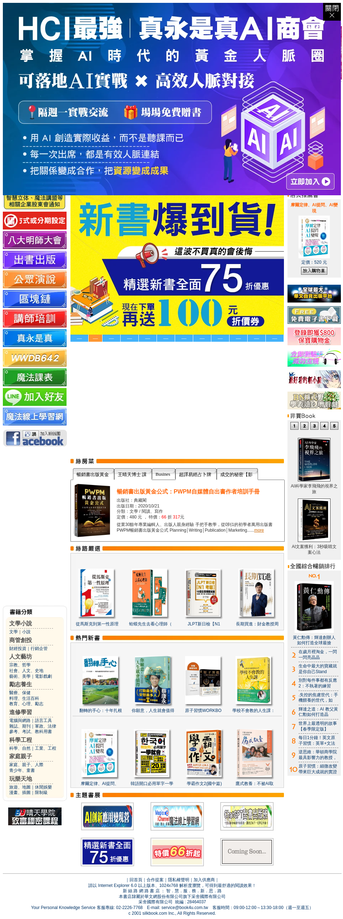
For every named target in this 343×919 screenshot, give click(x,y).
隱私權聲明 (178, 879)
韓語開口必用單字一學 (152, 783)
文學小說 (20, 623)
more (259, 530)
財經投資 (17, 648)
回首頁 (136, 879)
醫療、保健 (20, 692)
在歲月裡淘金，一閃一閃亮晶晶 (318, 654)
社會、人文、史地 (26, 670)
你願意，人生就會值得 (153, 710)
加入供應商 (204, 879)
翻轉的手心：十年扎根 (100, 710)
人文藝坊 (20, 657)
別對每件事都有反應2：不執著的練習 (318, 683)
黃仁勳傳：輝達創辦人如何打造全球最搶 (314, 640)
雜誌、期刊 (20, 726)
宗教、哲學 (20, 664)
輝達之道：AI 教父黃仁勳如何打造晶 (318, 712)
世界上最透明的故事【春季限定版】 (318, 726)
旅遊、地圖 (20, 787)
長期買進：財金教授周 (257, 623)
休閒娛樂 (43, 787)
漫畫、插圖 (20, 792)
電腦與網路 (20, 720)
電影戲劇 (43, 676)
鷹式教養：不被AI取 (255, 783)
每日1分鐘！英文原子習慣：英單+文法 (317, 740)
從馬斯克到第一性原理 (97, 623)
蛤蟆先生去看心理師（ (150, 623)
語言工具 (43, 720)
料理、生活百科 (24, 698)
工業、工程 (45, 748)
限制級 (41, 792)
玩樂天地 (20, 779)
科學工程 (20, 740)
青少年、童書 (22, 770)
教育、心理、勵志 (26, 703)
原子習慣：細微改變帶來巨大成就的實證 (318, 769)
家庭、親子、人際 (26, 764)
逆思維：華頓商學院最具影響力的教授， (318, 754)
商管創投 (20, 640)
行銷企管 (39, 648)
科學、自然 (20, 748)
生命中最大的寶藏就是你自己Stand (318, 669)
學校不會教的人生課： (253, 710)
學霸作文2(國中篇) (204, 783)
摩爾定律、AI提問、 (100, 783)
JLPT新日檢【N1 (204, 623)
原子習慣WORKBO (203, 710)
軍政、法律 (45, 726)
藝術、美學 (20, 676)
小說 (26, 631)
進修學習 (20, 712)
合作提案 (155, 879)
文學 (13, 631)
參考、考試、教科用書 (30, 731)
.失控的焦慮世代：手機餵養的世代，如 (318, 697)
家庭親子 (20, 756)
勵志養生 (20, 684)
